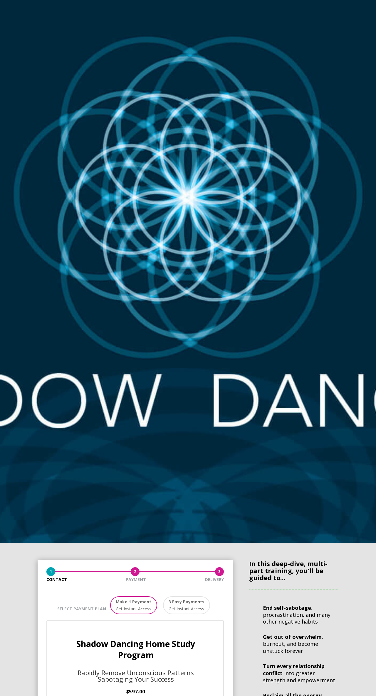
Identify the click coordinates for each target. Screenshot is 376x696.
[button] (133, 605)
